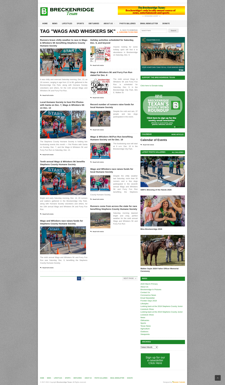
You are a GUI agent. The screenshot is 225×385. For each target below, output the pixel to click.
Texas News (145, 326)
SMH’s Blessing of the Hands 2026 (155, 190)
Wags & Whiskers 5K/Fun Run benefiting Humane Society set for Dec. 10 (113, 144)
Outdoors (144, 331)
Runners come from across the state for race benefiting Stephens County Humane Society (113, 219)
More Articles (178, 134)
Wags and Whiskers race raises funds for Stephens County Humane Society (61, 236)
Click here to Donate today (151, 86)
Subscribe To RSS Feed (127, 32)
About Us (111, 24)
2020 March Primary (148, 284)
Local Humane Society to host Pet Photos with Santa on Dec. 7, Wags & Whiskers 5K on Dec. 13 (63, 111)
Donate (170, 23)
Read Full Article (47, 100)
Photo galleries (130, 23)
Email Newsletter (152, 23)
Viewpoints (145, 334)
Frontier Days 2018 (148, 301)
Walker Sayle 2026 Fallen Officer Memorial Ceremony (159, 269)
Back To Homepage (129, 30)
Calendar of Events (153, 139)
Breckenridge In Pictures (150, 289)
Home (45, 23)
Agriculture (144, 329)
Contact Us (145, 292)
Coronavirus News (148, 295)
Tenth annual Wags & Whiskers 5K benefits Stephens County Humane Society (63, 172)
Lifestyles (68, 23)
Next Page (130, 294)
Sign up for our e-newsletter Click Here (155, 360)
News (55, 23)
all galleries (178, 152)
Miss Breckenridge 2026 (151, 229)
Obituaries (95, 23)
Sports (82, 23)
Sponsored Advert (151, 16)
